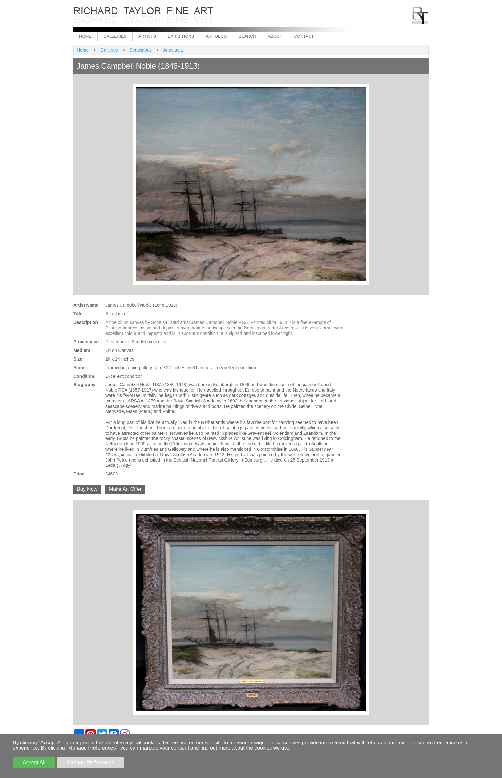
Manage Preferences (90, 762)
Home (85, 36)
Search (247, 36)
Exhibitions (181, 36)
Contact (304, 36)
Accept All (34, 762)
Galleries (114, 36)
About (275, 36)
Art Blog (216, 36)
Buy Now (87, 489)
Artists (147, 36)
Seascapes (141, 50)
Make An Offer (125, 489)
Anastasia (173, 50)
